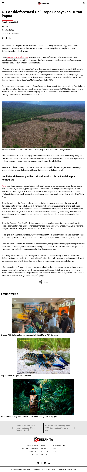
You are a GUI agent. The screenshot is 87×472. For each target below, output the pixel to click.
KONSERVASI (45, 451)
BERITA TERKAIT (9, 294)
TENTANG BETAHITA (31, 445)
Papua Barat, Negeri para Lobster (16, 376)
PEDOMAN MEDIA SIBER (30, 448)
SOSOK (55, 451)
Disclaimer (71, 469)
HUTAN (43, 448)
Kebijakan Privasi (59, 469)
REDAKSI (35, 454)
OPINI (54, 448)
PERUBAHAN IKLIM (59, 445)
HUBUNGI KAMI (33, 451)
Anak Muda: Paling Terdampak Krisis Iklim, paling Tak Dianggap (29, 416)
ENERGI (43, 445)
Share (43, 282)
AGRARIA (44, 454)
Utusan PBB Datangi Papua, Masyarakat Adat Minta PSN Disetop (29, 335)
